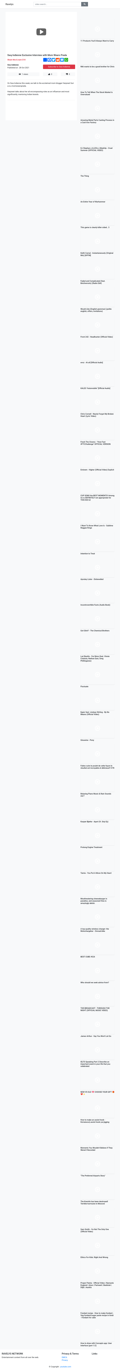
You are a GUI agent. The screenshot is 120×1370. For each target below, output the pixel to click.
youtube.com (65, 1367)
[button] (84, 4)
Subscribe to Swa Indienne (59, 67)
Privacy (65, 1360)
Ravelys (9, 4)
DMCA (64, 1357)
